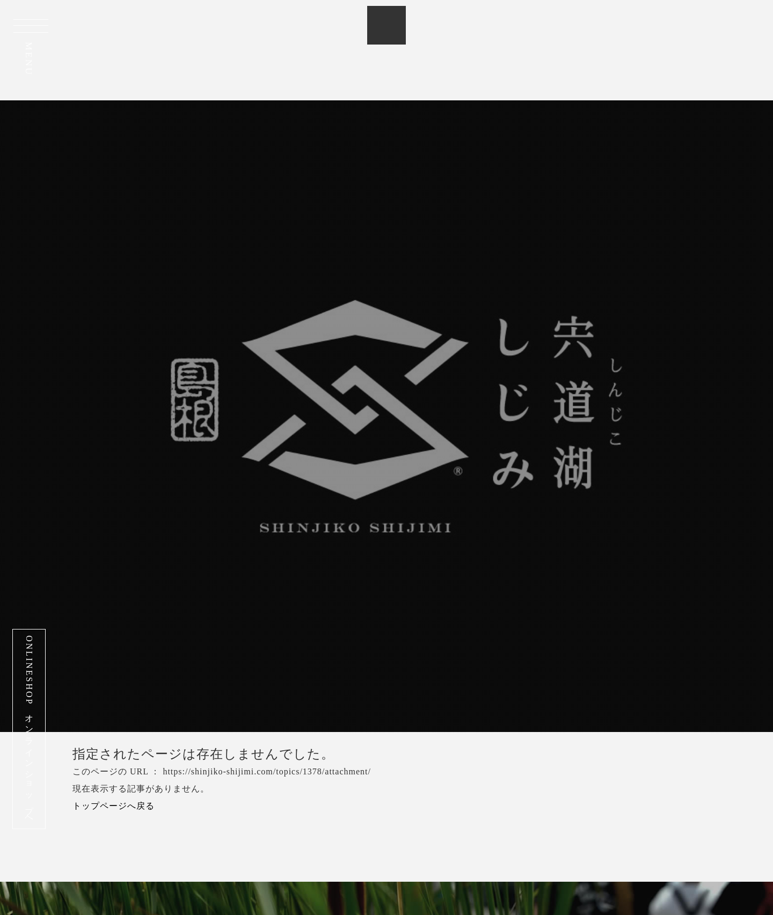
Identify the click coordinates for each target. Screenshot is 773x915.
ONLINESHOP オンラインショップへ (29, 729)
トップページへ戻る (113, 805)
